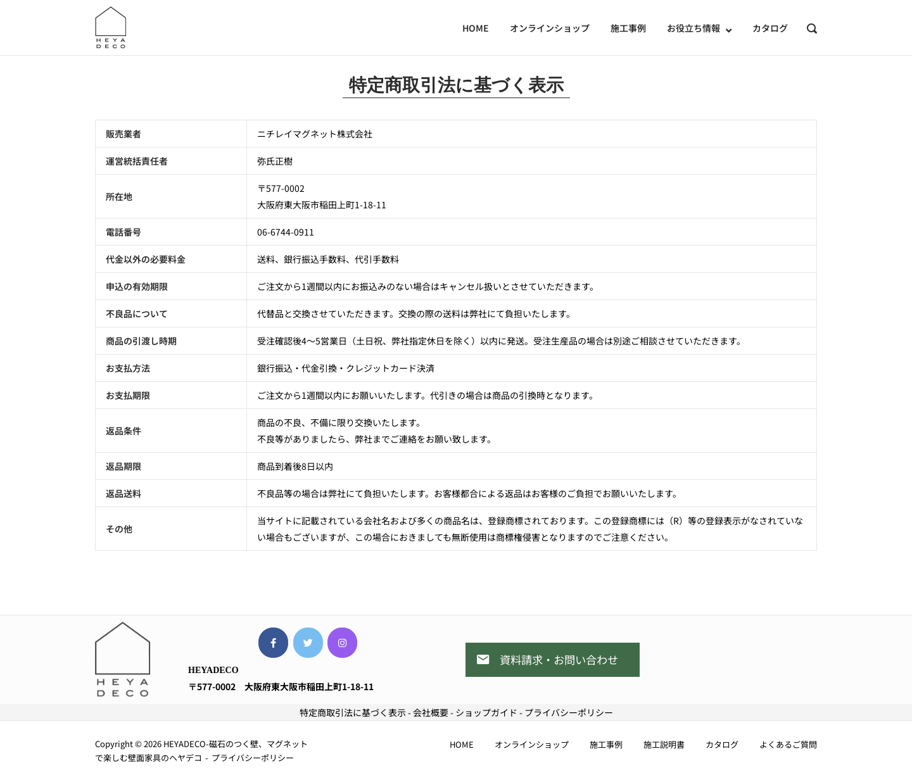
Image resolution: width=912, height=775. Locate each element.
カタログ (770, 28)
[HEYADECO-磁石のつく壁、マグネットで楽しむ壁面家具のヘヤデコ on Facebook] (273, 642)
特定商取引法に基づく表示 (353, 712)
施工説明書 (664, 744)
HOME (475, 28)
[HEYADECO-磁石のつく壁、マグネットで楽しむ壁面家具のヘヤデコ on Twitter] (308, 642)
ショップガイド (486, 712)
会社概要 (430, 712)
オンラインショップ (550, 28)
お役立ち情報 (693, 28)
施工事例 (628, 28)
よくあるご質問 (788, 744)
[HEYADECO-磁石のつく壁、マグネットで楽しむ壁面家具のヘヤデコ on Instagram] (342, 642)
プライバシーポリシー (568, 712)
